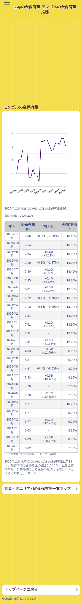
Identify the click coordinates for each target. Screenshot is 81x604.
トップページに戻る (21, 589)
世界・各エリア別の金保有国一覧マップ (38, 489)
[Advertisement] (40, 59)
